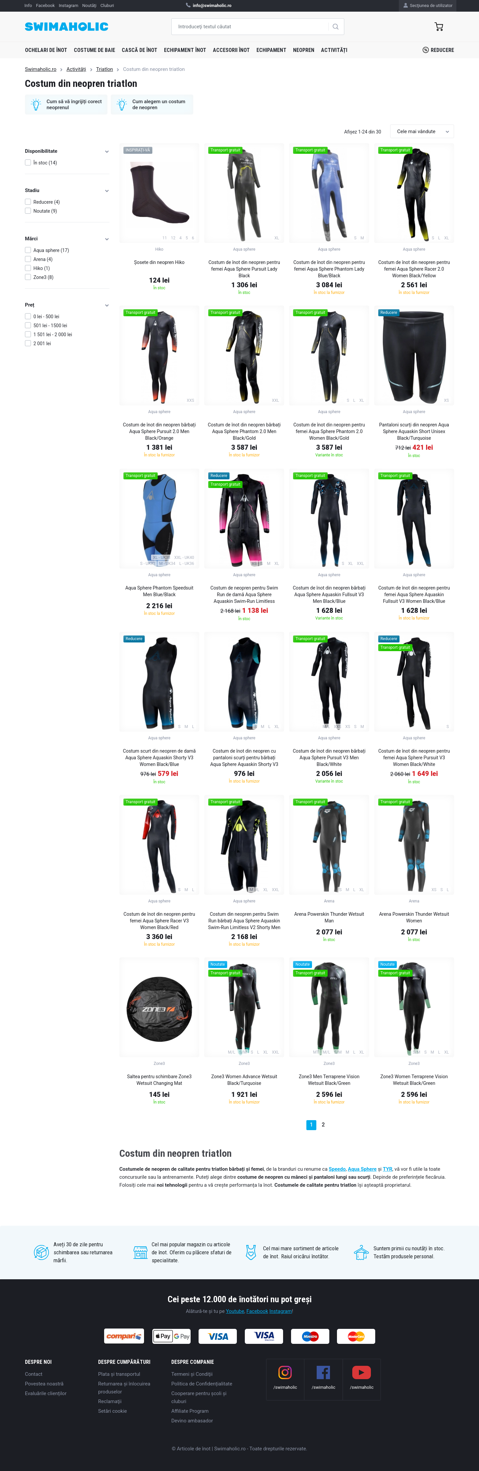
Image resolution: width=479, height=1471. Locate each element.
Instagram (280, 1311)
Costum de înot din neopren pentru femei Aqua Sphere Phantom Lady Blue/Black (329, 269)
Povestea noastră (44, 1384)
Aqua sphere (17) (51, 250)
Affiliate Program (190, 1411)
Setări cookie (112, 1411)
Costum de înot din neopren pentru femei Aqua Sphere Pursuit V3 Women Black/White (414, 757)
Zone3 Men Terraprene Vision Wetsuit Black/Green (329, 1080)
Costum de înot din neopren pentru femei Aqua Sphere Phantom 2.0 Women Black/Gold (329, 431)
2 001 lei (42, 343)
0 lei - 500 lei (47, 316)
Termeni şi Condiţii (192, 1374)
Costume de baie (94, 50)
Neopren (303, 50)
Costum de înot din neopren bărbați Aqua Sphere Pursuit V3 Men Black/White (329, 757)
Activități (334, 50)
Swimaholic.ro (41, 69)
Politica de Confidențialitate (201, 1384)
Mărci (67, 239)
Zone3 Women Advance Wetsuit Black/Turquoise (244, 1080)
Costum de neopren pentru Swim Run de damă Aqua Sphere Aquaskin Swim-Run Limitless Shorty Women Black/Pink (244, 595)
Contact (33, 1374)
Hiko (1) (42, 268)
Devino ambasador (192, 1421)
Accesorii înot (231, 50)
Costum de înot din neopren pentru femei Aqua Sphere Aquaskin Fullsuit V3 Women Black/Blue (414, 594)
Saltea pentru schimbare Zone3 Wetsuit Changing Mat (159, 1080)
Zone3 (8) (44, 277)
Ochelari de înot (46, 50)
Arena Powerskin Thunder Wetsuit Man (329, 917)
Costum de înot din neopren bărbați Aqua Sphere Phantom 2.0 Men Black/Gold (244, 431)
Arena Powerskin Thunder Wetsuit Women (414, 917)
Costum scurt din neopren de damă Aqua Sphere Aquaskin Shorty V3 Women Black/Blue (159, 757)
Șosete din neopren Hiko (159, 262)
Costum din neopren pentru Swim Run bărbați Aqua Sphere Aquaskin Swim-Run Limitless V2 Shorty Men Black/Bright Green (244, 921)
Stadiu (67, 190)
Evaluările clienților (46, 1393)
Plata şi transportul (119, 1374)
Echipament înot (185, 50)
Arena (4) (43, 259)
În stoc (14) (45, 162)
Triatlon (104, 69)
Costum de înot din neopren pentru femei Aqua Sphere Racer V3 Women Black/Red (159, 920)
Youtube (235, 1311)
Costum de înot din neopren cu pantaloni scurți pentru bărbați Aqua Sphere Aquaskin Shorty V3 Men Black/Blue (244, 758)
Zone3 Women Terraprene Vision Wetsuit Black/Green (414, 1080)
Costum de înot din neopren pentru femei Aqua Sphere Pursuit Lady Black (244, 269)
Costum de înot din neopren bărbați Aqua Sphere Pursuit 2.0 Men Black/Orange (159, 431)
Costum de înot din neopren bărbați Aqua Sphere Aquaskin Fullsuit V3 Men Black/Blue (329, 594)
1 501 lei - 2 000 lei (53, 334)
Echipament (271, 50)
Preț (67, 305)
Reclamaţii (109, 1401)
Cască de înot (139, 50)
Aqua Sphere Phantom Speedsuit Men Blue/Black (159, 591)
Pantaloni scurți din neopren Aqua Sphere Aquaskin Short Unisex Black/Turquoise (414, 431)
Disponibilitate (67, 151)
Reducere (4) (47, 202)
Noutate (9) (45, 211)
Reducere (438, 50)
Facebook (257, 1311)
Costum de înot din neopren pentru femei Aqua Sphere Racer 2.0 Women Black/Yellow (414, 269)
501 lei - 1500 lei (50, 325)
